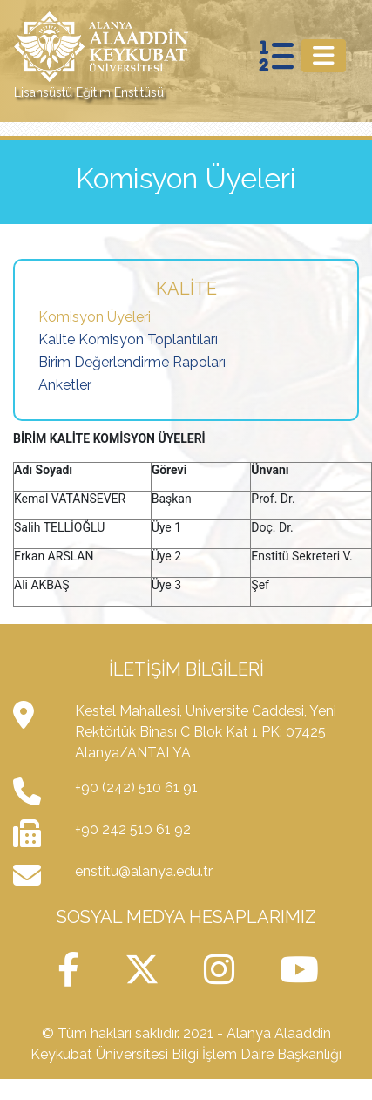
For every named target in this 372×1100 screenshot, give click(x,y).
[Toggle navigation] (323, 55)
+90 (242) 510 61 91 (136, 787)
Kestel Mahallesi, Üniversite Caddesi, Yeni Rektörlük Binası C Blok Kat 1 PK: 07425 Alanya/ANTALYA (205, 732)
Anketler (64, 385)
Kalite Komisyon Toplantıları (128, 339)
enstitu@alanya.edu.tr (144, 871)
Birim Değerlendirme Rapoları (132, 362)
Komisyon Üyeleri (94, 317)
